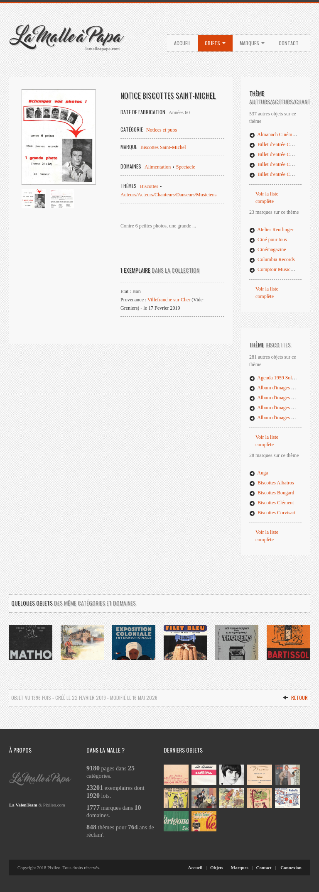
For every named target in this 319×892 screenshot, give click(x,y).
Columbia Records (272, 259)
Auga (258, 473)
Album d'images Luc (274, 408)
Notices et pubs (161, 130)
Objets (215, 42)
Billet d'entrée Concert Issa (280, 174)
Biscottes (149, 186)
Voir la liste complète (266, 197)
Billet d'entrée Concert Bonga (283, 154)
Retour (295, 697)
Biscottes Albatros (271, 483)
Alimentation (158, 167)
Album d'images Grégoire (279, 398)
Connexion (291, 867)
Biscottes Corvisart (272, 513)
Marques (252, 42)
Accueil (182, 42)
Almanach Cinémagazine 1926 (284, 134)
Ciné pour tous (268, 239)
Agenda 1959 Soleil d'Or (278, 378)
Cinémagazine (267, 249)
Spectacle (185, 167)
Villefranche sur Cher (168, 300)
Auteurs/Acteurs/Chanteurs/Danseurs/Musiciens (168, 195)
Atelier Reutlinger (271, 229)
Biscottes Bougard (271, 493)
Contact (289, 42)
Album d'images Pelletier (278, 417)
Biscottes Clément (271, 503)
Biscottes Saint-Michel (163, 147)
